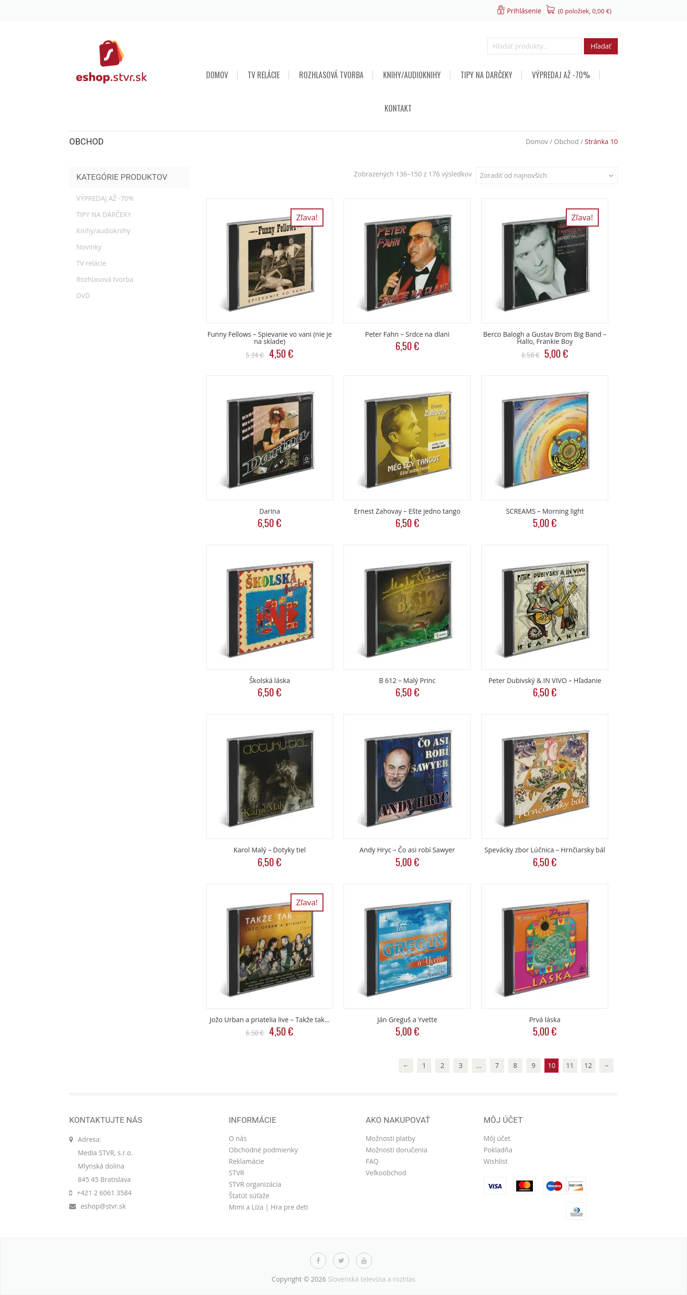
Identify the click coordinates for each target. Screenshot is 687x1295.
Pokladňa (498, 1149)
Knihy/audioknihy (412, 75)
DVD (83, 295)
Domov (217, 75)
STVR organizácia (255, 1184)
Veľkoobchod (386, 1172)
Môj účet (497, 1138)
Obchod (566, 141)
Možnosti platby (391, 1138)
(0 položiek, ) (585, 11)
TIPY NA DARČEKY (486, 75)
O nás (238, 1138)
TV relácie (264, 75)
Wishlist (496, 1161)
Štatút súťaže (249, 1195)
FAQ (372, 1161)
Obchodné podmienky (263, 1149)
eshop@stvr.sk (103, 1206)
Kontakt (398, 108)
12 (588, 1065)
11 (570, 1065)
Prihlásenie (524, 10)
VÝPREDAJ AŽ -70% (561, 75)
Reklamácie (246, 1161)
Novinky (88, 246)
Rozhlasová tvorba (331, 75)
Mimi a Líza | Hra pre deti (268, 1207)
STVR (236, 1172)
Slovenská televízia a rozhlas (372, 1279)
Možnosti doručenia (396, 1149)
